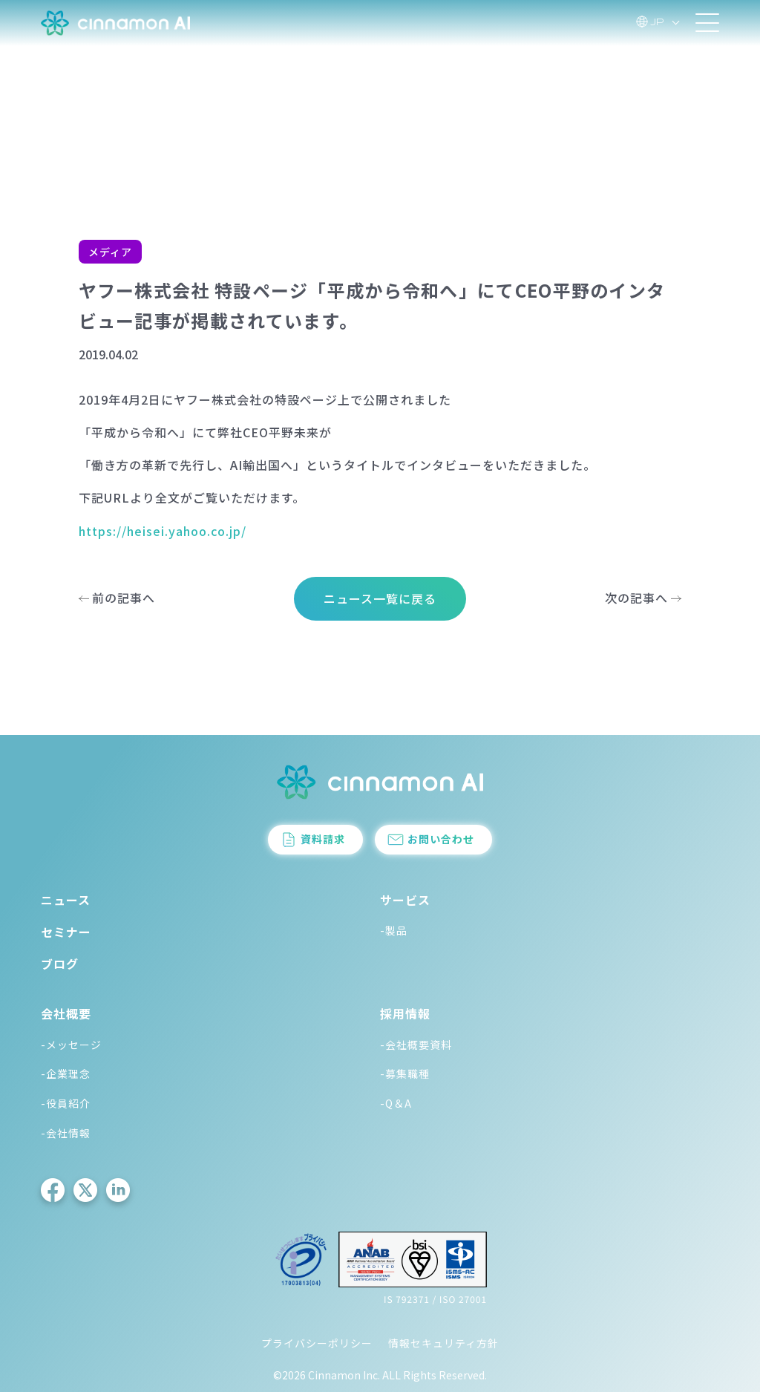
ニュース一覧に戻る (380, 598)
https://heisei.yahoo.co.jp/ (162, 531)
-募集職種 (405, 1073)
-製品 (393, 930)
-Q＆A (396, 1103)
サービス (405, 900)
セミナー (66, 932)
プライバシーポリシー (317, 1343)
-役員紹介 (66, 1103)
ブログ (60, 964)
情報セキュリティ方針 (443, 1343)
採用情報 (405, 1013)
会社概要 (66, 1013)
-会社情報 (66, 1132)
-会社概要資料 (416, 1044)
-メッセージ (71, 1044)
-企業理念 (66, 1073)
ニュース (66, 900)
